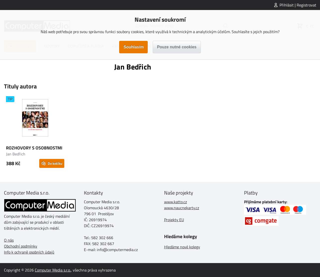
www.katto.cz (175, 202)
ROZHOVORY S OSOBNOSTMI (34, 147)
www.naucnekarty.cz (181, 208)
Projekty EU (174, 220)
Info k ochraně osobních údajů (29, 252)
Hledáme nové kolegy (182, 247)
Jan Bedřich (15, 154)
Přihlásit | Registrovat (298, 5)
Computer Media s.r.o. (53, 270)
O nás (9, 240)
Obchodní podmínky (20, 246)
